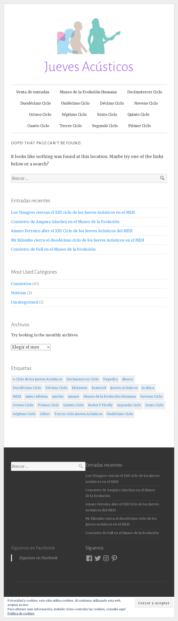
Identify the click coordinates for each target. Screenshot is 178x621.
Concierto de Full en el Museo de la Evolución (53, 249)
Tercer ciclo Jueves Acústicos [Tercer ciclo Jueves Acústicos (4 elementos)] (78, 414)
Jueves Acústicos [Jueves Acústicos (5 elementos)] (124, 388)
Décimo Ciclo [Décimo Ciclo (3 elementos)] (56, 388)
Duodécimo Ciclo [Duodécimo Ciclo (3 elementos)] (27, 388)
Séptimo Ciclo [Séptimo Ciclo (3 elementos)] (24, 414)
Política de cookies (20, 613)
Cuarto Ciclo (38, 126)
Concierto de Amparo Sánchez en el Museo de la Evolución (65, 222)
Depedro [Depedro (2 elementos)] (110, 379)
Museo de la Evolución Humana (88, 92)
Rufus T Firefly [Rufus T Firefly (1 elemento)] (100, 405)
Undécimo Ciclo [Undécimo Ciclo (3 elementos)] (120, 414)
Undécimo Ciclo (75, 103)
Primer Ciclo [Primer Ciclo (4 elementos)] (48, 405)
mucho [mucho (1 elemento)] (58, 396)
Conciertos (21, 284)
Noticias (18, 293)
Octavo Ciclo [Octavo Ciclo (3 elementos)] (23, 405)
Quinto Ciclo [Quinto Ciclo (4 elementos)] (73, 405)
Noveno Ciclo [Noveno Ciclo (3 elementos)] (151, 396)
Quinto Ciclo (138, 114)
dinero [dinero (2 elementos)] (127, 379)
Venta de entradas (32, 92)
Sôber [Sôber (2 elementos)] (45, 414)
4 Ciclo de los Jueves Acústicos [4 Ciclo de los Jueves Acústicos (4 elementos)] (37, 379)
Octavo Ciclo (40, 114)
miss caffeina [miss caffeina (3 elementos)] (36, 396)
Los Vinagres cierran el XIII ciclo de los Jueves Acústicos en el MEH (73, 212)
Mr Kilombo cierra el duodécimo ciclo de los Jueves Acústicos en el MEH (77, 240)
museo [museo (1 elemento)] (73, 396)
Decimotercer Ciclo (144, 92)
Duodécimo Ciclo (35, 103)
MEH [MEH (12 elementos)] (17, 396)
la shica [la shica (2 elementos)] (148, 388)
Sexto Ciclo (107, 114)
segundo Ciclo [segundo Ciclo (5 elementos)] (129, 405)
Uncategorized (24, 302)
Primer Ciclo (139, 126)
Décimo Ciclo (112, 103)
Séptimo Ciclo (74, 114)
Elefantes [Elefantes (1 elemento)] (79, 388)
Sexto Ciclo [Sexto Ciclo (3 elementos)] (154, 405)
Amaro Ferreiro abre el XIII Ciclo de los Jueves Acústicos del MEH (72, 231)
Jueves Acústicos (89, 67)
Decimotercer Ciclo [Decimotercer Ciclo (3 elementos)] (83, 379)
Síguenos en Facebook (33, 547)
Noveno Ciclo (146, 103)
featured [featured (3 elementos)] (99, 388)
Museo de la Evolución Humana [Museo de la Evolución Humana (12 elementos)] (109, 396)
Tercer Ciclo (71, 126)
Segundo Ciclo (105, 126)
